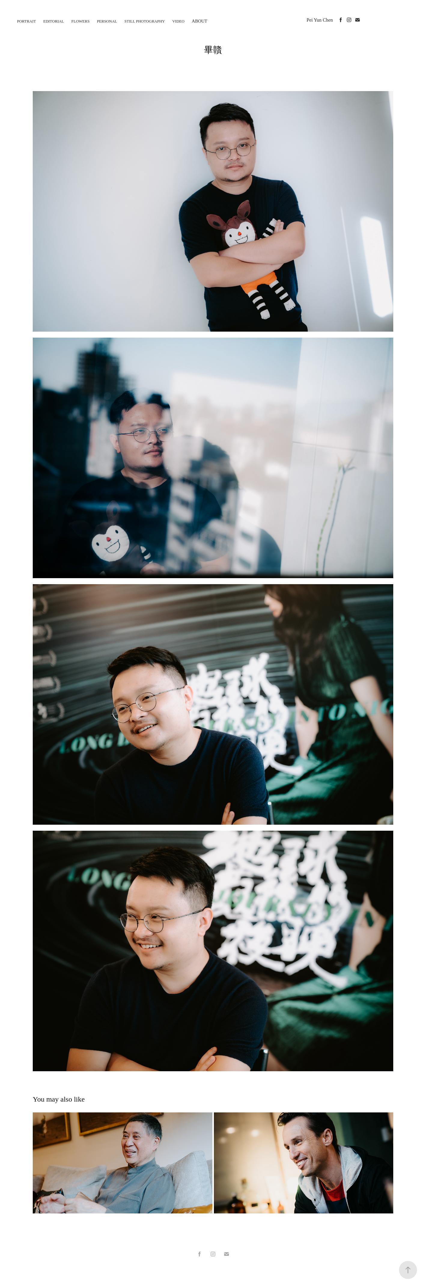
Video (178, 21)
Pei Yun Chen (320, 20)
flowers (81, 21)
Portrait (26, 21)
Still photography (144, 21)
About (199, 21)
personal (107, 21)
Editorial (53, 21)
